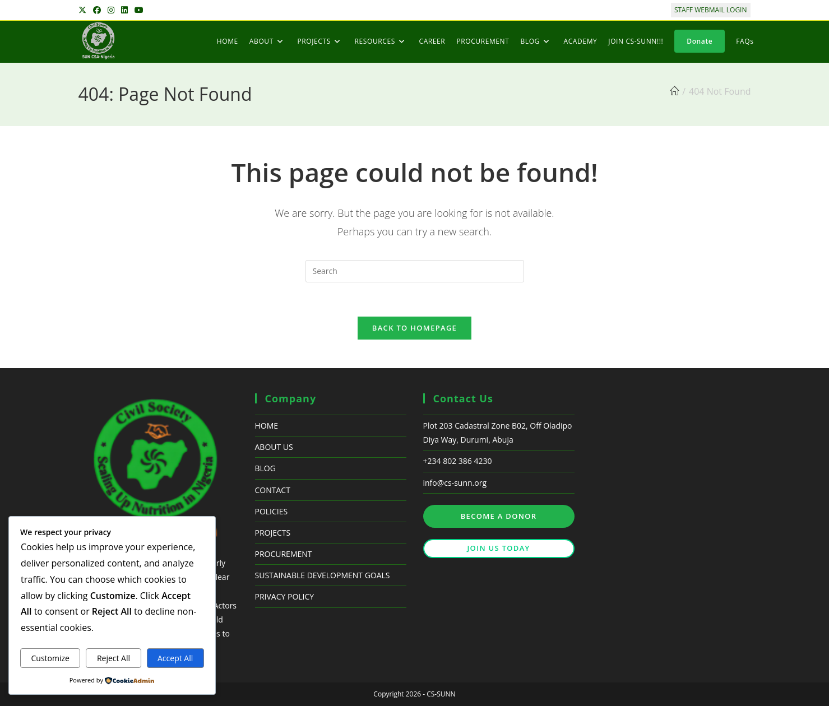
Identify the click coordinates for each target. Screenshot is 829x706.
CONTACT (272, 490)
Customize (50, 658)
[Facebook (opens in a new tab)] (97, 10)
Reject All (113, 658)
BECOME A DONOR (499, 516)
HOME (267, 425)
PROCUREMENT (283, 554)
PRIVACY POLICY (284, 596)
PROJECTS (273, 532)
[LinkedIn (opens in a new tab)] (124, 10)
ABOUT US (274, 447)
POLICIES (271, 511)
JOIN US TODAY (498, 548)
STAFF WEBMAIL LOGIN (710, 10)
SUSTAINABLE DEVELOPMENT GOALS (322, 575)
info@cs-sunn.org (455, 482)
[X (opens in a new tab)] (84, 10)
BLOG (265, 468)
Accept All (175, 658)
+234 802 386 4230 (457, 461)
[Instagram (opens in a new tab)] (111, 10)
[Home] (674, 91)
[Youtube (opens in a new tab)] (139, 10)
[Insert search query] (414, 271)
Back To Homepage (414, 328)
